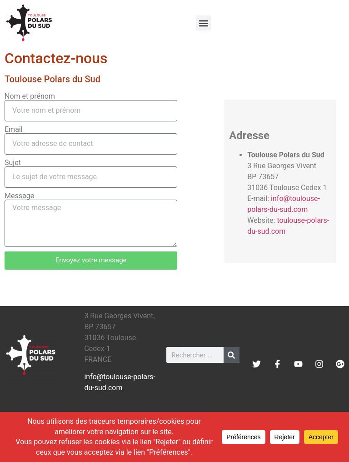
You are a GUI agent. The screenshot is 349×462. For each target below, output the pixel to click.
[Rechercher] (231, 355)
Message (19, 196)
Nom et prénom (30, 96)
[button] (203, 22)
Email (14, 129)
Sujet (13, 162)
